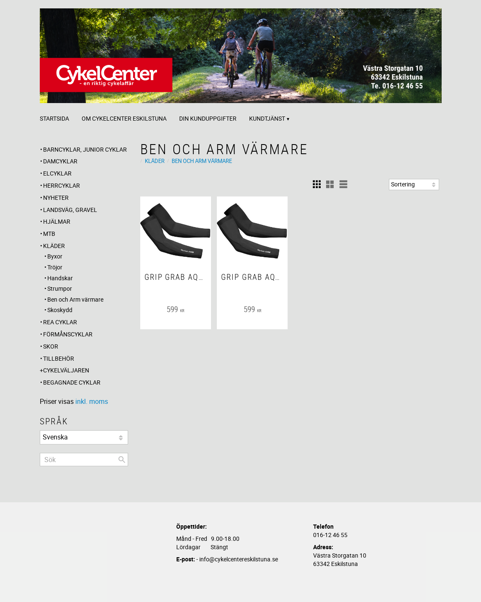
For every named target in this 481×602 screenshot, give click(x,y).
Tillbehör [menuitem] (58, 358)
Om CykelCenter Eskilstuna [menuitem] (124, 118)
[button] (316, 184)
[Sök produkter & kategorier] (84, 459)
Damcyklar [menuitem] (60, 161)
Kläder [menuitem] (54, 246)
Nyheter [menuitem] (56, 198)
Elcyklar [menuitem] (57, 173)
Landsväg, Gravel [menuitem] (70, 210)
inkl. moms (91, 401)
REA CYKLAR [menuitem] (60, 322)
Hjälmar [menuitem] (56, 221)
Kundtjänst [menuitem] (267, 118)
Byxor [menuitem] (54, 256)
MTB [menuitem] (49, 234)
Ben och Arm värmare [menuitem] (75, 299)
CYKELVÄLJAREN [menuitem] (66, 370)
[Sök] (122, 459)
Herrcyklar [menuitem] (61, 185)
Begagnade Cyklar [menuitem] (71, 382)
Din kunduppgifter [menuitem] (208, 118)
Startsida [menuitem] (54, 118)
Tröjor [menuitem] (54, 267)
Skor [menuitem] (50, 346)
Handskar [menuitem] (60, 278)
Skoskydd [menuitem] (59, 310)
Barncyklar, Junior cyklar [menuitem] (85, 149)
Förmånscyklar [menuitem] (68, 334)
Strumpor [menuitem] (59, 288)
